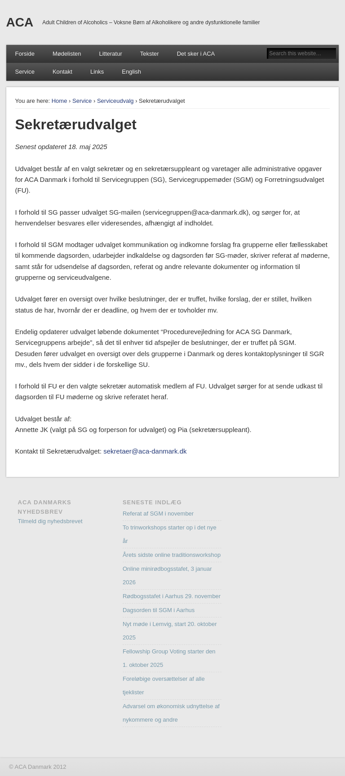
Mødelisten (67, 53)
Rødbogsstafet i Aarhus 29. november (172, 596)
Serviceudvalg (115, 100)
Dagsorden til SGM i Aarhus (159, 610)
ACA (20, 22)
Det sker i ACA (196, 53)
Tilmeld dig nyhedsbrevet (50, 521)
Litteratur (110, 53)
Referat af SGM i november (158, 513)
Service (25, 71)
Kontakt (62, 71)
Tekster (149, 53)
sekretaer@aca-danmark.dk (144, 451)
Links (97, 71)
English (131, 71)
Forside (25, 53)
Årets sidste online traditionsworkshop (172, 554)
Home (59, 100)
